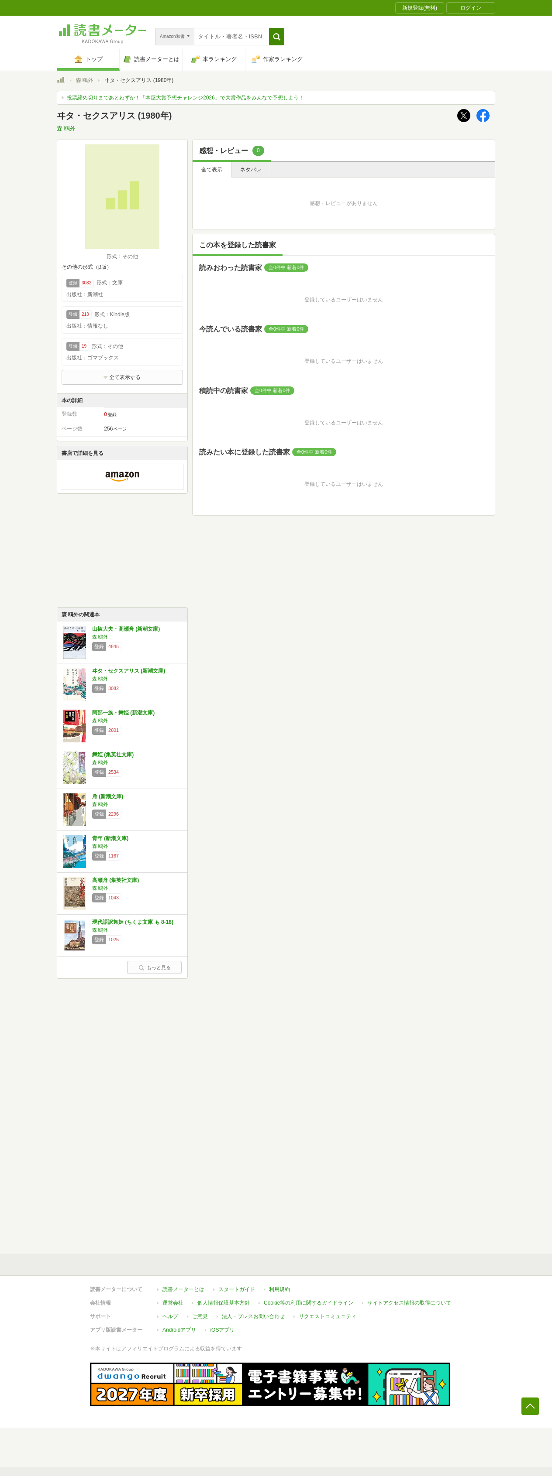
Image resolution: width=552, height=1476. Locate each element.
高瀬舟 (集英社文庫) (115, 880)
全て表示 (211, 170)
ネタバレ (250, 170)
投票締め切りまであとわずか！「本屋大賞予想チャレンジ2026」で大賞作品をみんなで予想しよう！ (185, 98)
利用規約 (279, 1289)
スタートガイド (236, 1289)
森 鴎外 (84, 80)
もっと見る (154, 967)
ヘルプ (170, 1316)
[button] (276, 36)
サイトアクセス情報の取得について (409, 1302)
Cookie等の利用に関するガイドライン (308, 1302)
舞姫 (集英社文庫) (113, 755)
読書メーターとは (183, 1289)
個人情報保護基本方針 (223, 1302)
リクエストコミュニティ (327, 1316)
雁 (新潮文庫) (107, 796)
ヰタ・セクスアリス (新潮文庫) (128, 671)
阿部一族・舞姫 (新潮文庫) (123, 713)
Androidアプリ (179, 1329)
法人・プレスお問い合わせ (253, 1316)
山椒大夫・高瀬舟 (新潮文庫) (126, 629)
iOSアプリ (222, 1329)
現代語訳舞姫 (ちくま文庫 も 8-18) (132, 922)
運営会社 (172, 1302)
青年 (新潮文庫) (110, 838)
